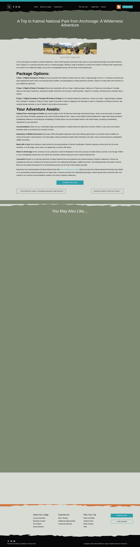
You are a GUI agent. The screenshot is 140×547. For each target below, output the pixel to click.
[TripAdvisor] (19, 9)
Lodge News (95, 9)
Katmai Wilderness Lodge (69, 169)
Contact (103, 9)
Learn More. (90, 2)
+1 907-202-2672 (122, 522)
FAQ (85, 527)
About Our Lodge (45, 9)
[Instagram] (16, 9)
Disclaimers (24, 543)
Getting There (88, 521)
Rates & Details (89, 518)
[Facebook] (13, 9)
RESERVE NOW (125, 9)
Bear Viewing (63, 518)
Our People (37, 524)
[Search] (9, 10)
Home (36, 9)
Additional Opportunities (66, 521)
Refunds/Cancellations (13, 543)
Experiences (58, 9)
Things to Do (75, 57)
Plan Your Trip (83, 9)
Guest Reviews (38, 527)
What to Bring (88, 524)
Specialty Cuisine (39, 521)
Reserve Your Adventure (70, 498)
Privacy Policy (32, 543)
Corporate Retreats (65, 524)
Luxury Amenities (39, 518)
